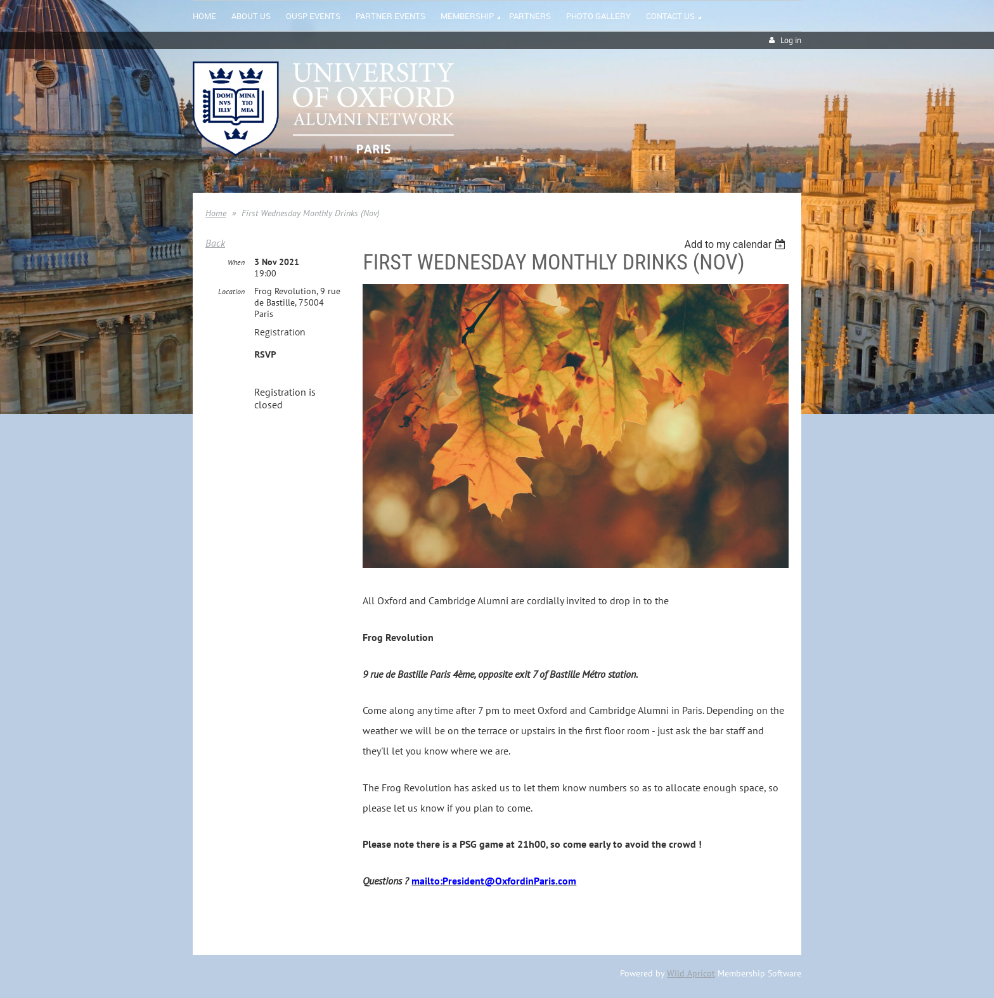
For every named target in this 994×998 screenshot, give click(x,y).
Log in (790, 40)
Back (215, 243)
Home (215, 213)
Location (231, 291)
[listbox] (736, 244)
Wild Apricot (691, 973)
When (236, 262)
